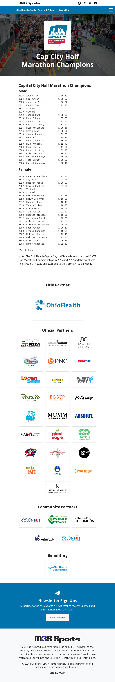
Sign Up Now (57, 617)
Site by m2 (57, 673)
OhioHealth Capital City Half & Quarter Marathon (43, 10)
